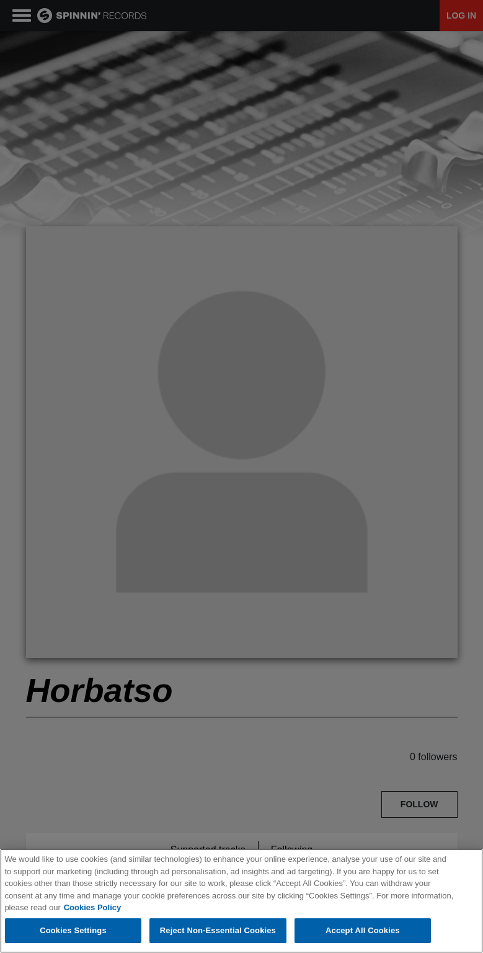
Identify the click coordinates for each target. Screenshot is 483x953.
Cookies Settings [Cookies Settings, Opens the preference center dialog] (73, 930)
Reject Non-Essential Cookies (218, 930)
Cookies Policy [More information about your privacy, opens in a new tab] (92, 907)
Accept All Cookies (363, 930)
